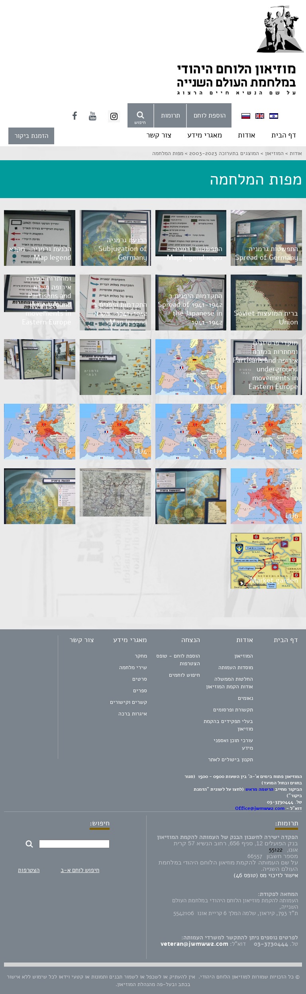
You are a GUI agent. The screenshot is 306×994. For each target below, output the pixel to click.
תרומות (170, 115)
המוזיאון (243, 656)
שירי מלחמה (133, 667)
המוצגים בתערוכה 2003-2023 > (221, 153)
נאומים (245, 698)
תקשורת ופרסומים (233, 709)
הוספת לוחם (210, 115)
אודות (246, 135)
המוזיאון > (271, 153)
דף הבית (283, 135)
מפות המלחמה (167, 153)
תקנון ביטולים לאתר (230, 759)
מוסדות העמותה (235, 667)
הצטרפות (28, 870)
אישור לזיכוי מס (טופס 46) (265, 875)
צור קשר (158, 135)
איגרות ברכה (132, 713)
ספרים (140, 690)
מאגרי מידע (204, 135)
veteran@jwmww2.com (194, 944)
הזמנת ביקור (31, 135)
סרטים (139, 679)
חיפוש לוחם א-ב (80, 870)
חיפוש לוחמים (184, 675)
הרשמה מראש (259, 789)
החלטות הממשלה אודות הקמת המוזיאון (229, 682)
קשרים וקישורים (128, 702)
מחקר (141, 656)
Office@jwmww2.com (259, 808)
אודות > (293, 153)
